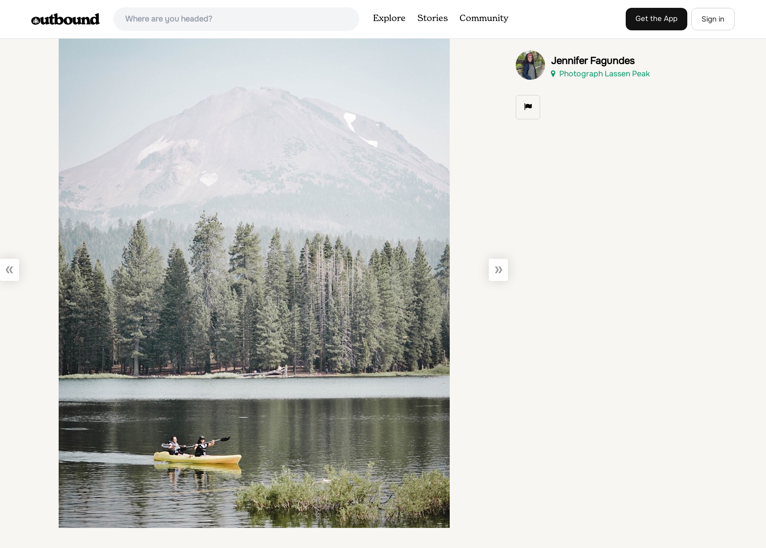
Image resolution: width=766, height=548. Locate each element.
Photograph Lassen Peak (600, 73)
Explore (389, 18)
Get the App (656, 18)
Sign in (712, 19)
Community (484, 18)
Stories (432, 18)
